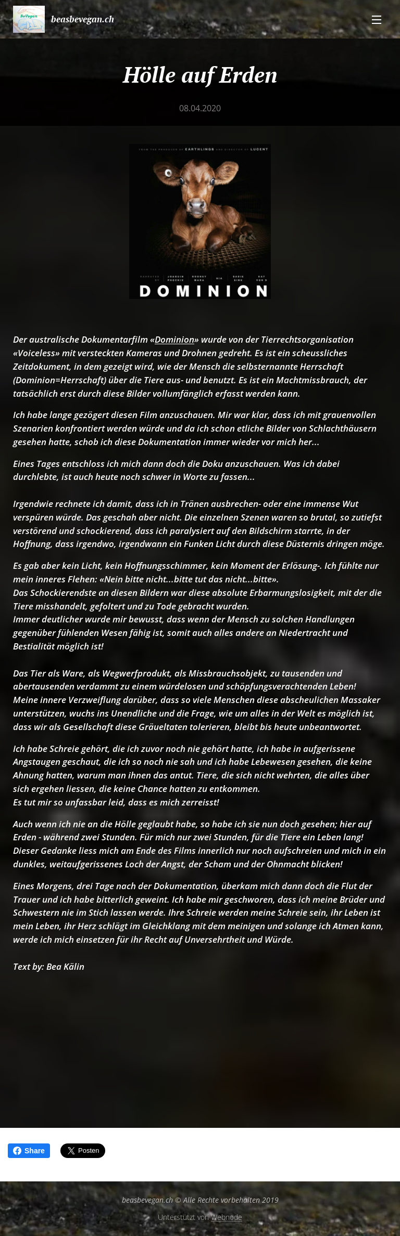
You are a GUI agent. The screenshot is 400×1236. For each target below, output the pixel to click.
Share (29, 1151)
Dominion (174, 339)
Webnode (226, 1217)
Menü (376, 19)
